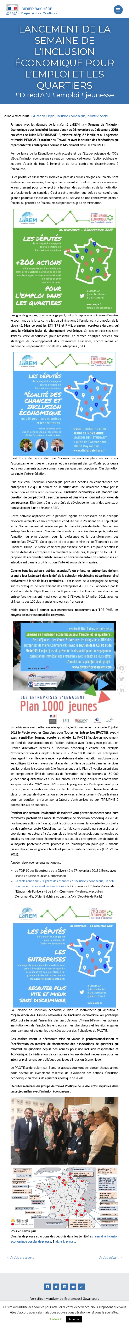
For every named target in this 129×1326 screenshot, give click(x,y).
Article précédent (20, 1257)
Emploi (50, 116)
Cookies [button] (55, 1319)
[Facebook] (47, 1287)
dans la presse (65, 1241)
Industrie (93, 116)
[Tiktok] (81, 1287)
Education (38, 116)
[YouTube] (73, 1287)
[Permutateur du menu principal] (117, 9)
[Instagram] (64, 1287)
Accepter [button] (74, 1319)
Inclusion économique (70, 116)
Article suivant (110, 1257)
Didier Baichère (38, 9)
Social (104, 116)
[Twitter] (56, 1287)
